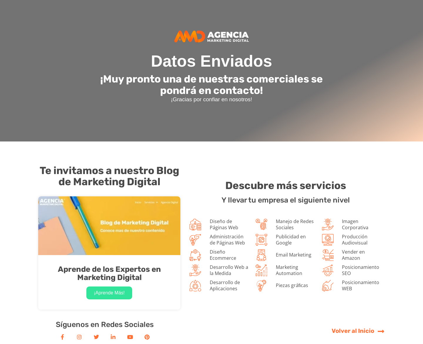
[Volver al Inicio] (381, 331)
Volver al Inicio (353, 330)
